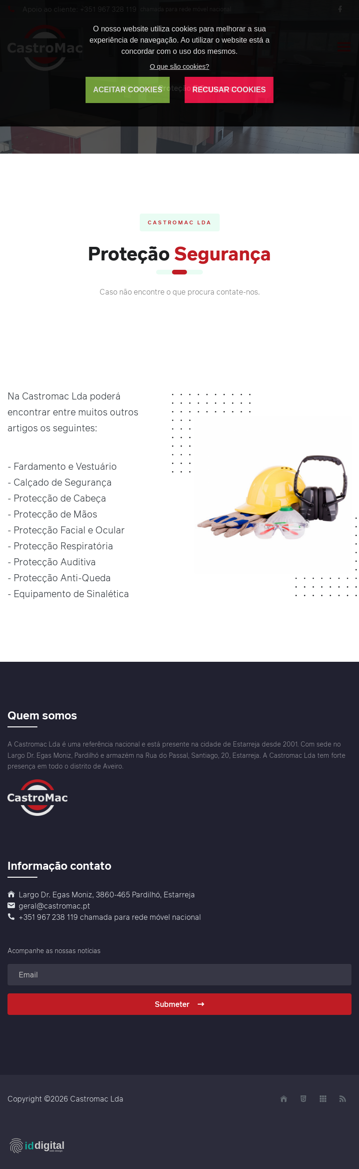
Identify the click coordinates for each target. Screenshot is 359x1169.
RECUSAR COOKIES (229, 90)
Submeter (180, 1004)
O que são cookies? (179, 66)
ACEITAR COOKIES (127, 90)
